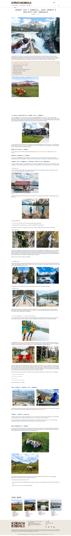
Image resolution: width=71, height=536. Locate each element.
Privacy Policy (47, 534)
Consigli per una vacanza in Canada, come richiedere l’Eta (15, 515)
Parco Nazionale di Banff (42, 151)
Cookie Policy (51, 534)
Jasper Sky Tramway (41, 409)
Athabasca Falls (24, 265)
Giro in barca (15, 223)
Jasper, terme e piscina (17, 72)
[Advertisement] (35, 103)
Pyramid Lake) (33, 310)
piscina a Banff (35, 417)
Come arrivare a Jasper (17, 66)
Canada (14, 7)
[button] (59, 5)
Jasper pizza (19, 485)
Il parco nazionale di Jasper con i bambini (20, 65)
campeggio (23, 145)
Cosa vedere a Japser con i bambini (19, 70)
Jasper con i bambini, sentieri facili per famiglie (22, 69)
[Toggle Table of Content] (57, 63)
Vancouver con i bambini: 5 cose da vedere (41, 514)
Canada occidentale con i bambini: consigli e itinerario (28, 515)
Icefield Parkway (39, 118)
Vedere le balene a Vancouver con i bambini (54, 514)
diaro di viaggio (14, 171)
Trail (20, 382)
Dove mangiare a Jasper (17, 73)
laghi (39, 170)
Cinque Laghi (20, 342)
